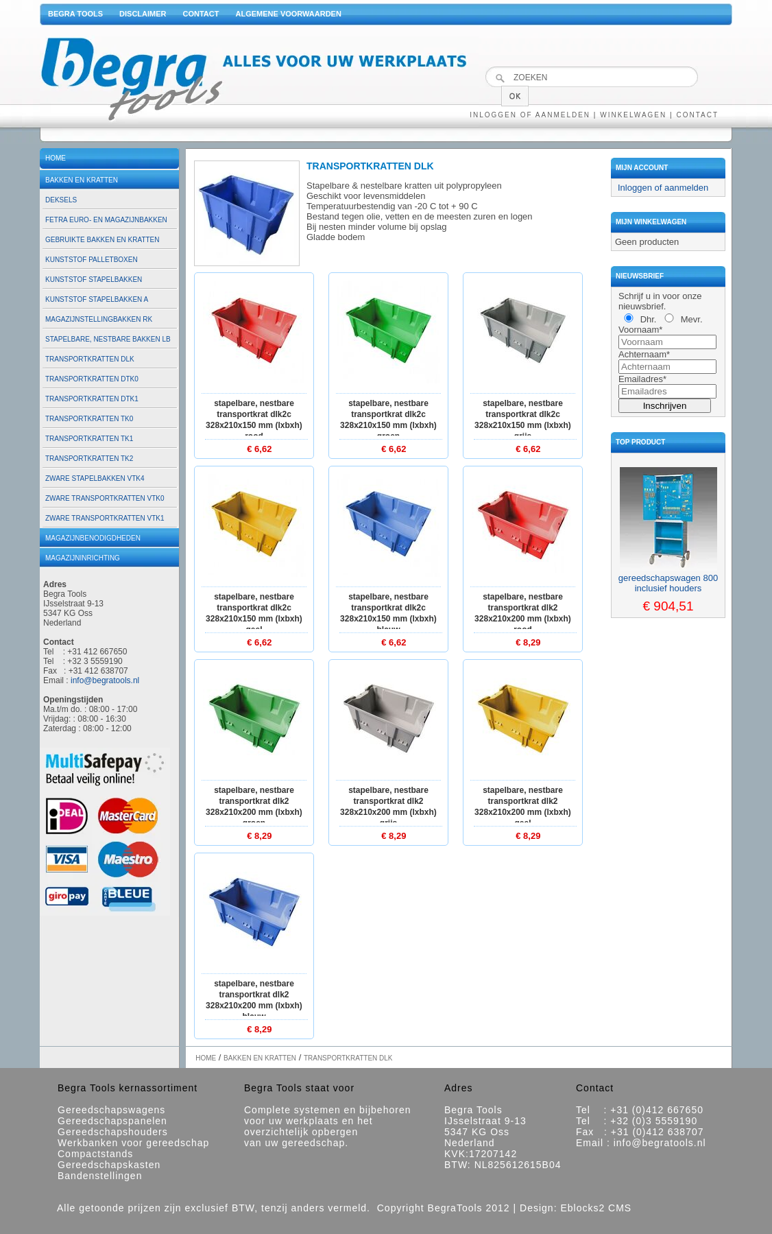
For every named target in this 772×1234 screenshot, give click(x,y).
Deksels (61, 200)
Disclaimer (142, 14)
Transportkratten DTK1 (91, 399)
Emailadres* (642, 379)
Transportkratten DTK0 (91, 379)
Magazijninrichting (82, 558)
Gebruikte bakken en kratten (102, 240)
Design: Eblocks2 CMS (575, 1207)
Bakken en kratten (81, 180)
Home (55, 158)
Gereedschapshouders (113, 1131)
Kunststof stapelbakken (93, 279)
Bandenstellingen (100, 1175)
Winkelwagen (633, 115)
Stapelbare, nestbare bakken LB (108, 339)
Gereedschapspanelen (112, 1120)
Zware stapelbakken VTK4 (94, 478)
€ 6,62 (259, 449)
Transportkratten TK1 (89, 438)
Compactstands (95, 1153)
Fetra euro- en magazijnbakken (106, 220)
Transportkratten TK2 (89, 458)
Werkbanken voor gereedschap (133, 1142)
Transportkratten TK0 (89, 419)
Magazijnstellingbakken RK (98, 319)
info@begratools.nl (105, 680)
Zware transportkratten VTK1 (105, 518)
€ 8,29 (528, 642)
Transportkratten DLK (89, 359)
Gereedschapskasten (109, 1164)
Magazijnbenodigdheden (93, 538)
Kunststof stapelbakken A (96, 299)
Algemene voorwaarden (288, 14)
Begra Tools (75, 14)
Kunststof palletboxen (91, 259)
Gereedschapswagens (111, 1109)
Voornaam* (640, 329)
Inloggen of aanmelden (530, 115)
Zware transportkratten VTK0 (105, 498)
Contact (201, 14)
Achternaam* (644, 354)
